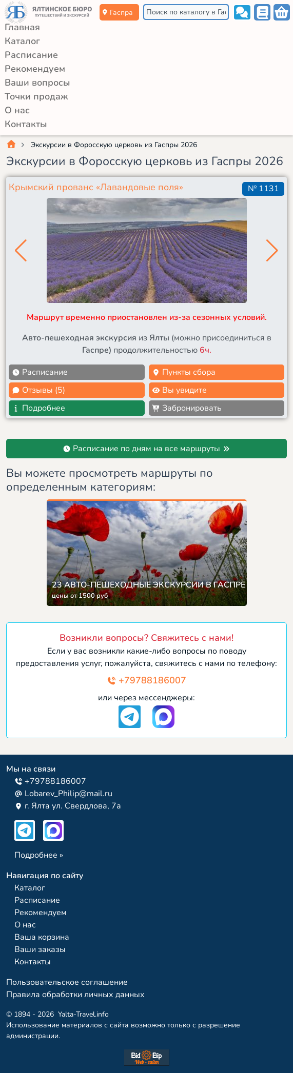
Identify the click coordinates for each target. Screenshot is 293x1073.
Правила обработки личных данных (75, 994)
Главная (22, 27)
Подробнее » (38, 855)
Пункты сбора (184, 372)
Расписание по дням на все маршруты (146, 448)
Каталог (22, 41)
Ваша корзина (41, 937)
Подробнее (38, 408)
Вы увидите (179, 390)
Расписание (31, 55)
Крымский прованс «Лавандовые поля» (96, 187)
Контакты (26, 124)
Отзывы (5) (38, 390)
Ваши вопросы (37, 82)
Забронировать (187, 408)
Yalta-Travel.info (83, 1014)
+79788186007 (146, 680)
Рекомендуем (35, 69)
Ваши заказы (40, 949)
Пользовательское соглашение (67, 982)
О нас (17, 110)
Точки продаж (36, 96)
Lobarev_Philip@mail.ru (63, 793)
